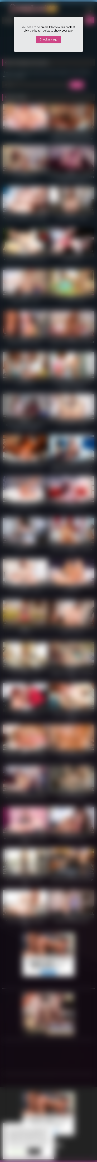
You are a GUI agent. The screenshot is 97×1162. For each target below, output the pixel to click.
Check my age (48, 39)
